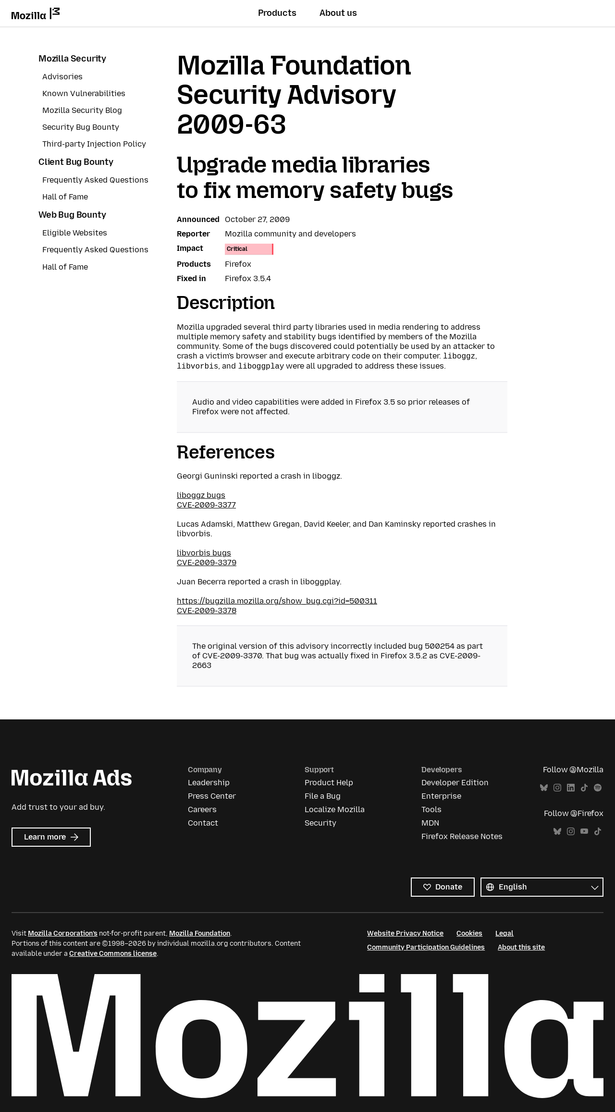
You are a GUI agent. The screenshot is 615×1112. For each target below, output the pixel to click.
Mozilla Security (72, 58)
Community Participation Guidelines (426, 947)
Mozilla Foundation (199, 933)
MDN (430, 823)
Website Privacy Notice (405, 933)
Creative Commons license (113, 954)
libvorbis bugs (204, 552)
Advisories (62, 76)
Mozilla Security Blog (82, 110)
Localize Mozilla (335, 809)
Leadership (209, 782)
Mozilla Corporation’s (63, 933)
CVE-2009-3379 (206, 562)
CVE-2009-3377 (206, 504)
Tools (431, 809)
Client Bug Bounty (75, 162)
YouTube (584, 832)
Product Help (329, 782)
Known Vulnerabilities (83, 93)
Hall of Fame (65, 196)
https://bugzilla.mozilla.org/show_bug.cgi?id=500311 (277, 600)
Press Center (212, 796)
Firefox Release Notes (462, 836)
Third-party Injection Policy (94, 143)
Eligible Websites (74, 232)
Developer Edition (455, 782)
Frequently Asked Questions (95, 180)
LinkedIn (571, 788)
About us (338, 13)
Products (277, 13)
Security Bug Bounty (80, 127)
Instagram (557, 788)
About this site (521, 947)
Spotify (597, 788)
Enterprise (441, 796)
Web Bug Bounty (72, 215)
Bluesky (544, 788)
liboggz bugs (201, 495)
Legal (504, 933)
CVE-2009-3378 (206, 610)
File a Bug (323, 796)
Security (320, 823)
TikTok (584, 788)
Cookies (469, 933)
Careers (202, 809)
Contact (203, 823)
